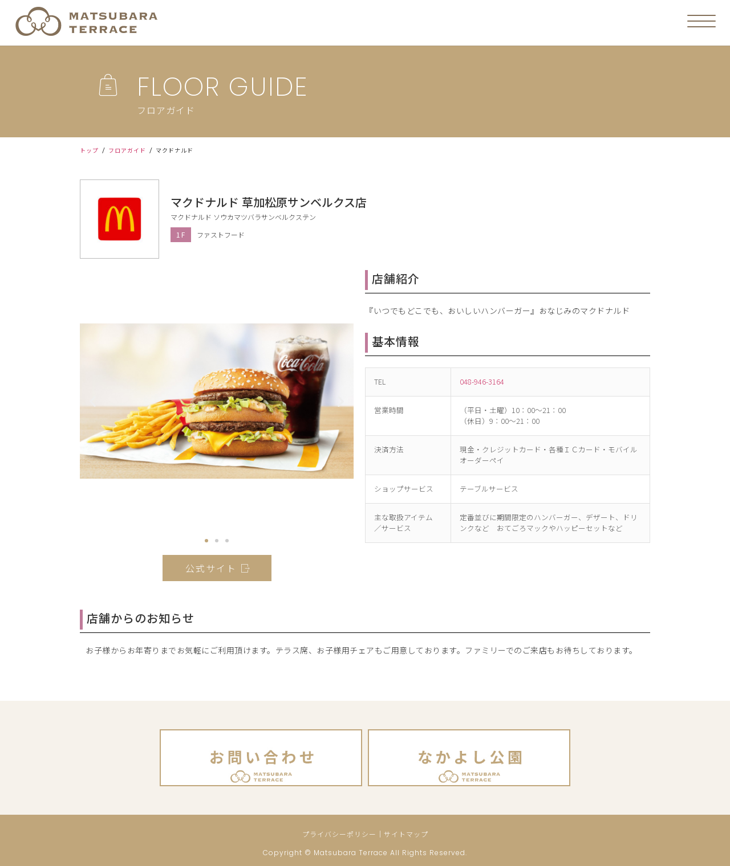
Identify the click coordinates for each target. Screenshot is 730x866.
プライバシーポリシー (339, 834)
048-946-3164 (482, 381)
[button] (206, 540)
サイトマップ (406, 834)
